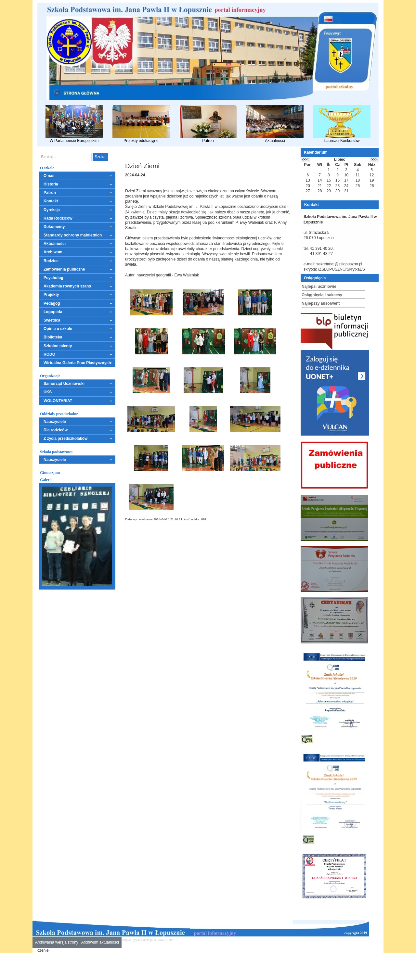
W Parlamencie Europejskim (74, 124)
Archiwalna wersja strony (56, 942)
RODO (49, 354)
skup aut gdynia (132, 940)
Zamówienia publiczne (64, 269)
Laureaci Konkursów (341, 124)
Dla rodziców (56, 430)
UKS (48, 392)
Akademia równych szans (67, 286)
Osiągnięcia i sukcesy (322, 295)
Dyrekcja (52, 210)
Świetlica (52, 320)
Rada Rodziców (58, 218)
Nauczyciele (55, 421)
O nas (49, 175)
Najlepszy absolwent (321, 303)
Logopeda (53, 312)
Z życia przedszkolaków (65, 438)
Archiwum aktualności (100, 942)
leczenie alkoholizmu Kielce (217, 940)
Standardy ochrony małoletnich (73, 235)
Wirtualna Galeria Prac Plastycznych (77, 363)
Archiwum (53, 252)
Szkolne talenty (58, 346)
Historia (51, 184)
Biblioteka (53, 337)
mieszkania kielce (186, 940)
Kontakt (51, 201)
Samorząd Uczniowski (64, 383)
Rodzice (51, 261)
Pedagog (52, 303)
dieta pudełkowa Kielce (158, 940)
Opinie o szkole (58, 328)
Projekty (51, 294)
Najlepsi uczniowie (319, 286)
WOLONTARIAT (58, 401)
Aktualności (275, 124)
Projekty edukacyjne (141, 124)
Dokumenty (54, 226)
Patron (208, 124)
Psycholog (53, 277)
